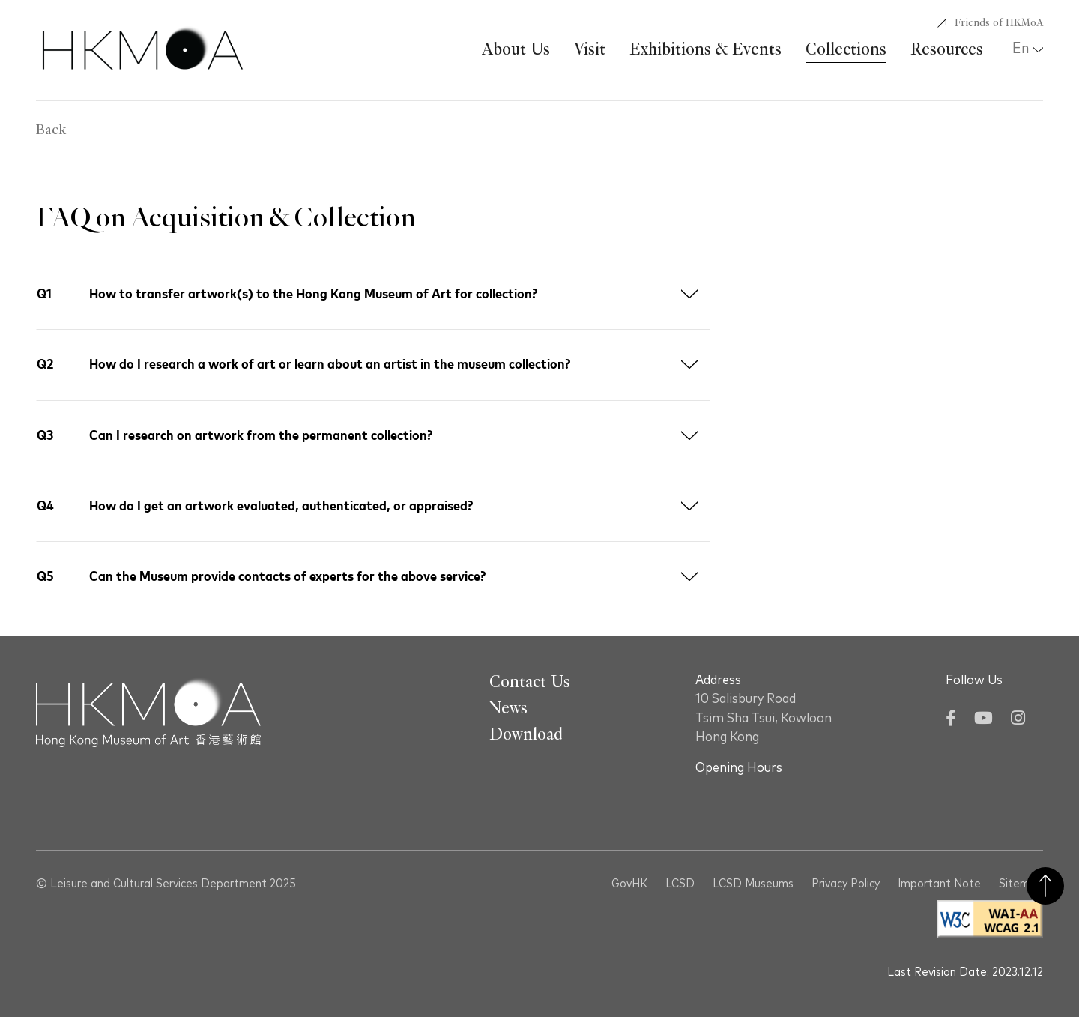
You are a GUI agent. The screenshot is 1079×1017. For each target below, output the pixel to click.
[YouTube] (983, 719)
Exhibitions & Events (705, 49)
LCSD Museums (753, 884)
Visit (589, 49)
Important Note (939, 884)
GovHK (629, 884)
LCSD (680, 884)
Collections (846, 49)
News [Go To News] (508, 708)
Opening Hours (738, 768)
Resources (946, 49)
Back (51, 130)
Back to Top (1045, 886)
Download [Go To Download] (526, 734)
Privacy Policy (845, 884)
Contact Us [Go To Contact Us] (529, 682)
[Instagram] (1018, 719)
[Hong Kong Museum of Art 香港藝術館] (143, 50)
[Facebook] (951, 719)
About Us (516, 49)
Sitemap (1021, 884)
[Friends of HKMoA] (990, 23)
